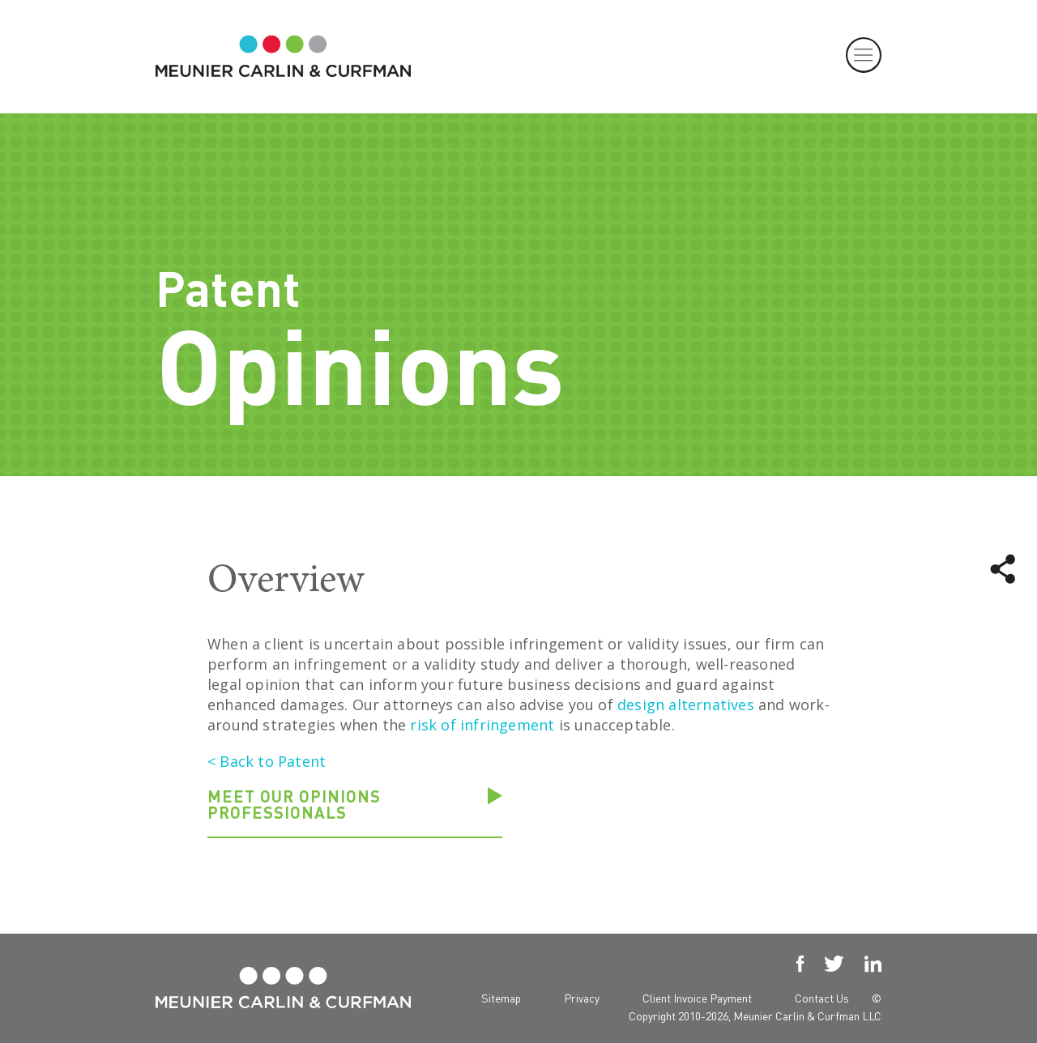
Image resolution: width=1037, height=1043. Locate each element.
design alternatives (685, 704)
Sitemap (501, 997)
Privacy (582, 997)
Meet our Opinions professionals (294, 805)
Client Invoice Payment (697, 997)
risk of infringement (482, 724)
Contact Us (822, 997)
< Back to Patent (266, 761)
